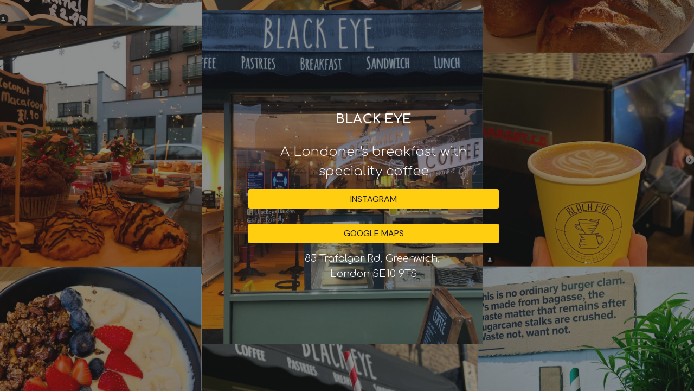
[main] (373, 145)
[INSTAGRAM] (373, 199)
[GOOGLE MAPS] (373, 233)
